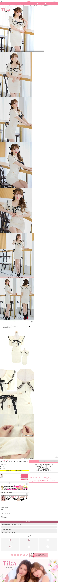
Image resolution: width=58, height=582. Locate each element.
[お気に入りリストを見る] (53, 1)
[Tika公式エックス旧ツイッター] (18, 555)
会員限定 (47, 541)
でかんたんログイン (47, 547)
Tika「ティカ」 (53, 480)
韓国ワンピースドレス (40, 481)
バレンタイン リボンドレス (45, 477)
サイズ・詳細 (53, 461)
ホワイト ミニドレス (34, 480)
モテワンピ (32, 477)
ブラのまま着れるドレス (41, 480)
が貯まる (29, 547)
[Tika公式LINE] (21, 555)
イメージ (43, 461)
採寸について (3, 516)
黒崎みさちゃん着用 (49, 478)
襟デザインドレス (33, 481)
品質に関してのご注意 (4, 517)
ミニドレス (6, 5)
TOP (3, 5)
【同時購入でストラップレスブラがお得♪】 (6, 492)
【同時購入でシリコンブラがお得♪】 (5, 482)
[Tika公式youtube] (27, 555)
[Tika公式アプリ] (38, 555)
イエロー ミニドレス (42, 478)
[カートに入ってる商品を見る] (54, 1)
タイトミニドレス (11, 5)
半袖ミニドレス (48, 480)
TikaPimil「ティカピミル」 (34, 478)
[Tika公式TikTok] (24, 555)
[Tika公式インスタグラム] (11, 555)
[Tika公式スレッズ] (14, 555)
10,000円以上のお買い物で (10, 541)
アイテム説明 (34, 461)
